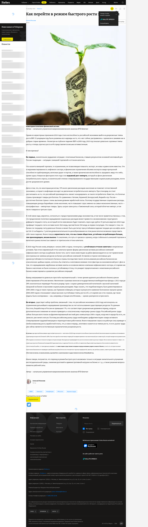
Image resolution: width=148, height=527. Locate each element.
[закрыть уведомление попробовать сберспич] (116, 14)
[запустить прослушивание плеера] (116, 8)
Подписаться (33, 399)
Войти (116, 2)
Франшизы (61, 2)
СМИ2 (33, 511)
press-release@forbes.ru (59, 491)
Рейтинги (52, 2)
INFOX (55, 511)
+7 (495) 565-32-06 (51, 496)
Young (104, 2)
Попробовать (104, 23)
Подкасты (71, 2)
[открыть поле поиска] (122, 2)
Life (84, 2)
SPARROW (44, 511)
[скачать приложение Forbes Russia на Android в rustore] (90, 445)
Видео (79, 2)
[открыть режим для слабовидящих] (112, 8)
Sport (97, 2)
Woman (90, 2)
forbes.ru (47, 469)
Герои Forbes (39, 2)
